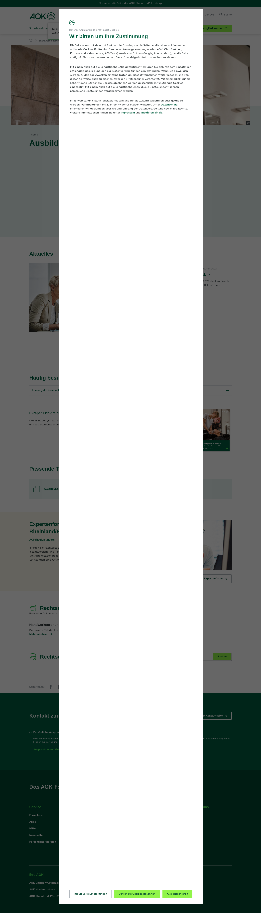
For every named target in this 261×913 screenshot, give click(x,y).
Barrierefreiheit (151, 112)
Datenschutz (169, 104)
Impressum (128, 112)
